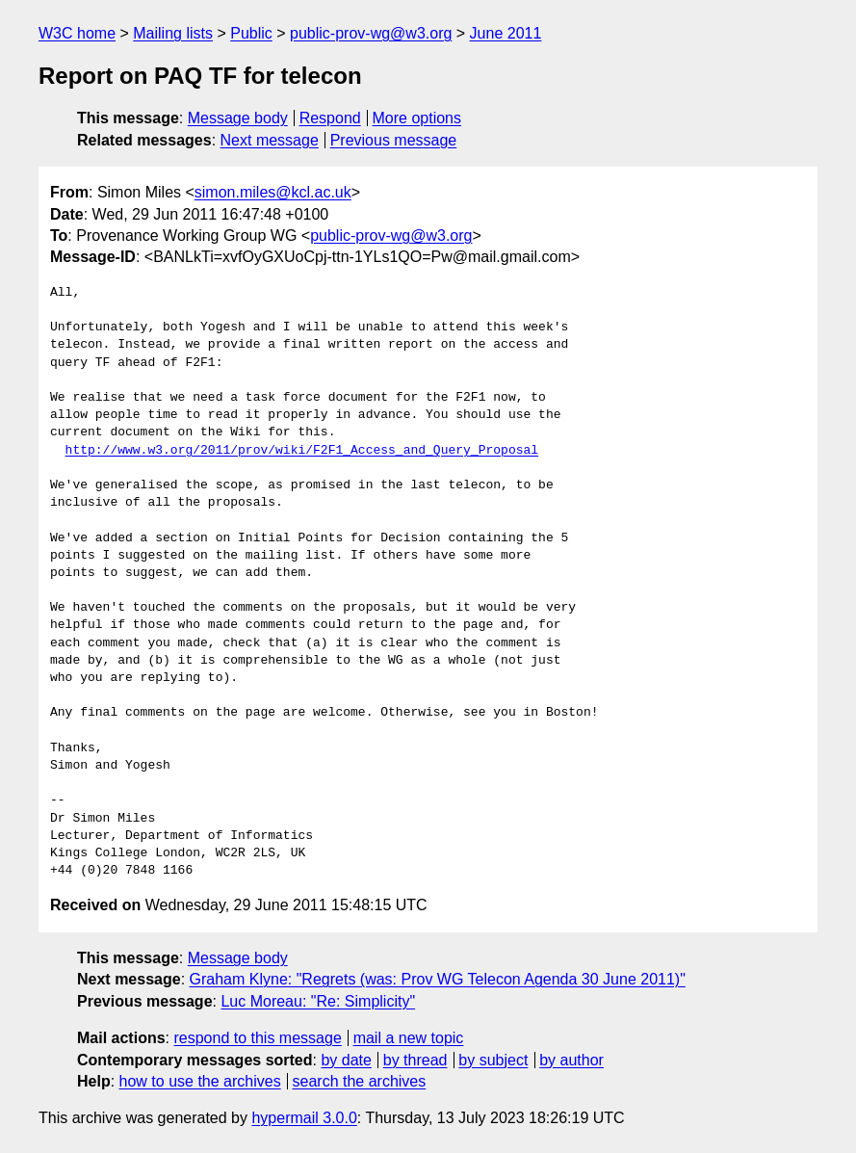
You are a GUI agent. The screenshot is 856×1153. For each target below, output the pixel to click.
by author (571, 1060)
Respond (330, 118)
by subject (493, 1060)
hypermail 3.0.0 (303, 1118)
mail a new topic (408, 1038)
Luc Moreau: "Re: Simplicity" (317, 1001)
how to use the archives (200, 1081)
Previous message (393, 140)
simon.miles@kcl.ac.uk (273, 192)
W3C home (77, 33)
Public (251, 33)
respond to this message (257, 1038)
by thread (415, 1060)
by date (346, 1060)
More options (417, 118)
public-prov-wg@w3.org (371, 33)
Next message (269, 140)
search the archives (360, 1081)
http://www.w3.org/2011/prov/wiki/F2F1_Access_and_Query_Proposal (301, 450)
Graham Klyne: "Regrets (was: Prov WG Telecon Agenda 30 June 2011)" (438, 979)
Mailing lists (173, 33)
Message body (238, 118)
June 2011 (506, 33)
